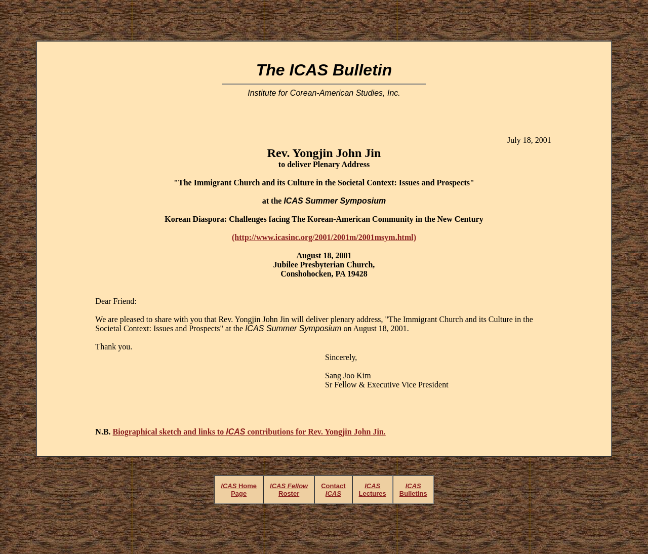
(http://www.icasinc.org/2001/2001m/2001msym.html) (324, 237)
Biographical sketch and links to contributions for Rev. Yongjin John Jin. (249, 431)
